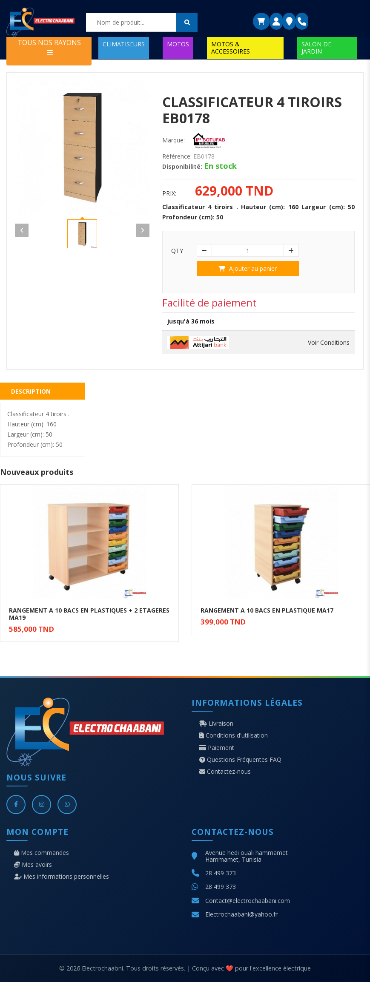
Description (31, 391)
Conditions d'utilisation (233, 735)
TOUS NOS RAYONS (49, 47)
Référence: (177, 156)
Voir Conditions (329, 342)
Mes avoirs (33, 864)
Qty (177, 250)
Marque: (173, 140)
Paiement (216, 747)
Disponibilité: (182, 166)
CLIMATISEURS (124, 44)
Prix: (169, 193)
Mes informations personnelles (61, 876)
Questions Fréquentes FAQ (240, 759)
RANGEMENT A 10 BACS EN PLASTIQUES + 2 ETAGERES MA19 (89, 614)
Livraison (216, 723)
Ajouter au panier (247, 268)
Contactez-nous (225, 771)
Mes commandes (41, 852)
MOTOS (178, 44)
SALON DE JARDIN (316, 47)
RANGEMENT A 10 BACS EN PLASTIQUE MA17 (267, 610)
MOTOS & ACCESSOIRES (230, 47)
